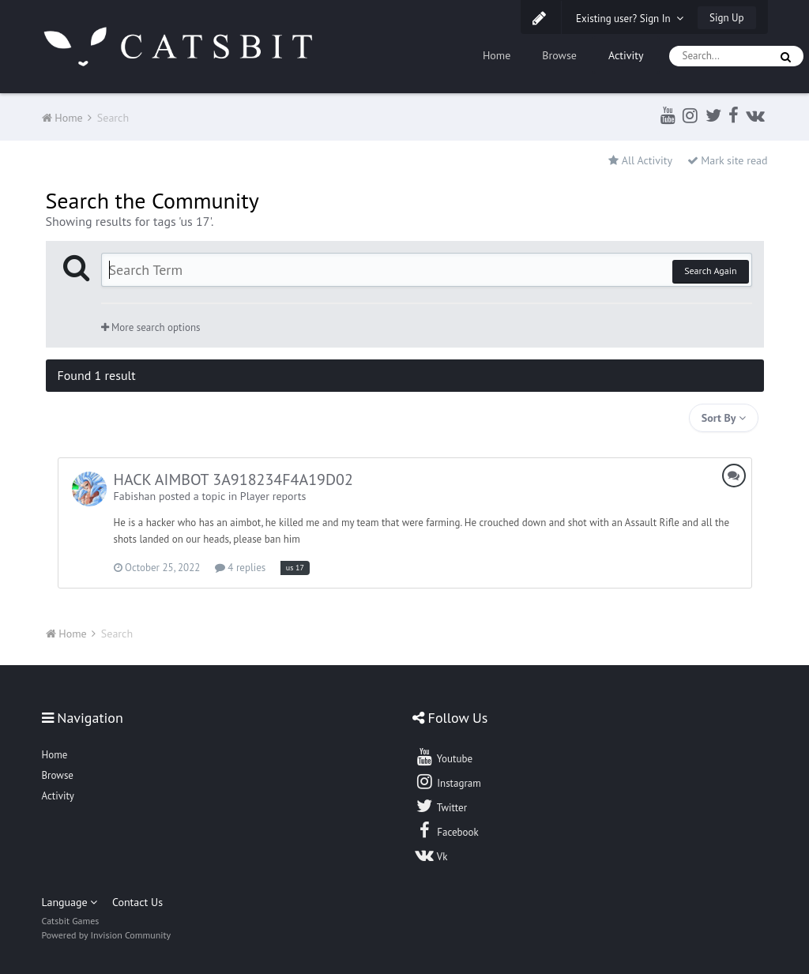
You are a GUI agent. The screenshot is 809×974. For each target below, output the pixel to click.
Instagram (448, 781)
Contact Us (137, 902)
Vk (431, 854)
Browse (559, 55)
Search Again (710, 270)
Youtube (443, 756)
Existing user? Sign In (629, 18)
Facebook (447, 830)
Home (496, 55)
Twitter (441, 805)
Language (70, 902)
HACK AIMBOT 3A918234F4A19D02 (233, 479)
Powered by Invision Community (106, 935)
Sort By (724, 418)
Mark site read (727, 160)
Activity (626, 55)
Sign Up (726, 17)
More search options (151, 327)
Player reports (273, 496)
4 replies (240, 567)
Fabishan (135, 496)
